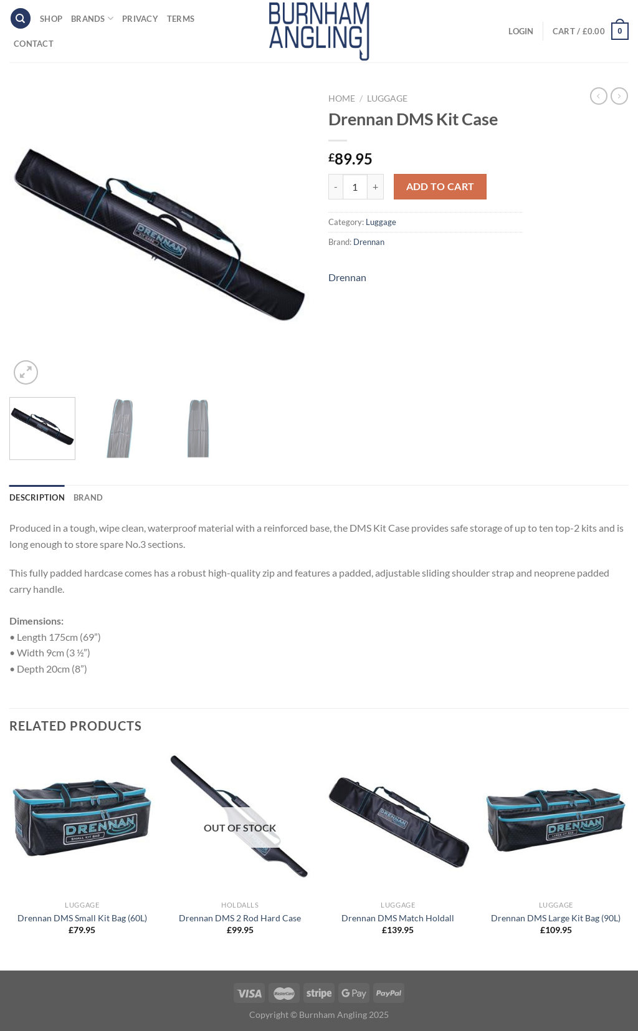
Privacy (140, 19)
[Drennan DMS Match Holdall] (398, 821)
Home (341, 98)
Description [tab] (37, 497)
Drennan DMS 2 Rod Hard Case (240, 918)
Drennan (368, 242)
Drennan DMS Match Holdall (397, 918)
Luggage (387, 98)
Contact (34, 44)
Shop (51, 19)
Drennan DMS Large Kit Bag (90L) (556, 918)
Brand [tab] (88, 497)
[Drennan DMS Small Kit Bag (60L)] (82, 821)
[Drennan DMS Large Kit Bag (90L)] (556, 821)
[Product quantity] (355, 186)
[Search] (21, 18)
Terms (180, 19)
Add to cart (440, 186)
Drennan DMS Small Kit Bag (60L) (82, 918)
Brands (92, 18)
